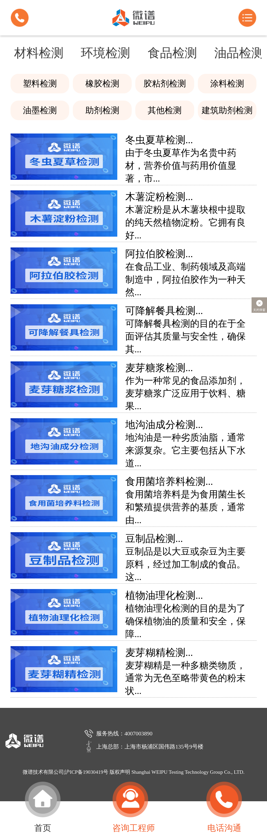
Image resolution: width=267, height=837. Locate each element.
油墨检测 (40, 110)
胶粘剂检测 (165, 83)
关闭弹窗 (259, 305)
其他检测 (165, 110)
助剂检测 (102, 110)
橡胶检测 (102, 83)
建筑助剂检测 (227, 110)
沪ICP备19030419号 (86, 772)
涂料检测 (227, 83)
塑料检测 (40, 83)
